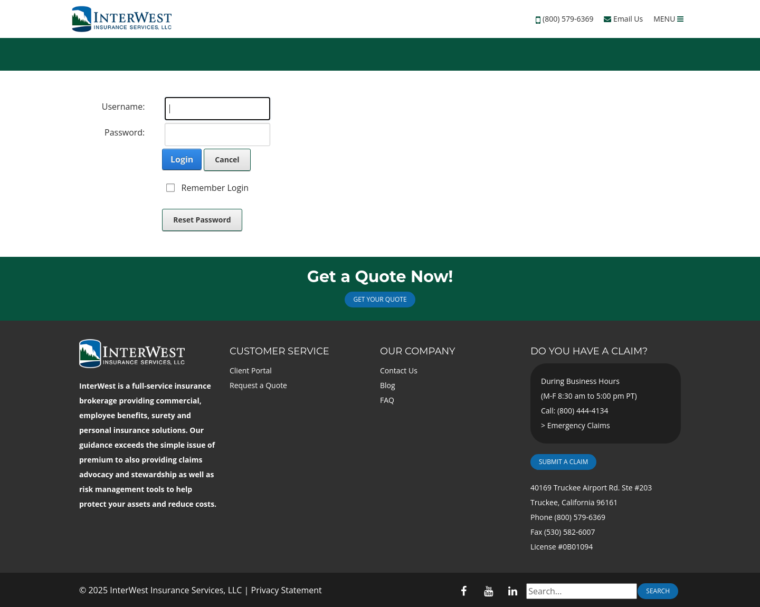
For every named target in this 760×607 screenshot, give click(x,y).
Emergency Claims (578, 425)
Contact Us (398, 370)
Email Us (623, 19)
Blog (387, 385)
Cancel (227, 160)
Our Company (417, 351)
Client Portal (251, 370)
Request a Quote (258, 385)
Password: (124, 132)
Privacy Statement (286, 590)
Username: (123, 106)
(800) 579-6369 (568, 19)
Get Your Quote (379, 299)
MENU (668, 19)
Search (658, 590)
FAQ (387, 400)
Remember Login (215, 188)
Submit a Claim (563, 461)
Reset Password (202, 220)
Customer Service (279, 351)
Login (181, 159)
